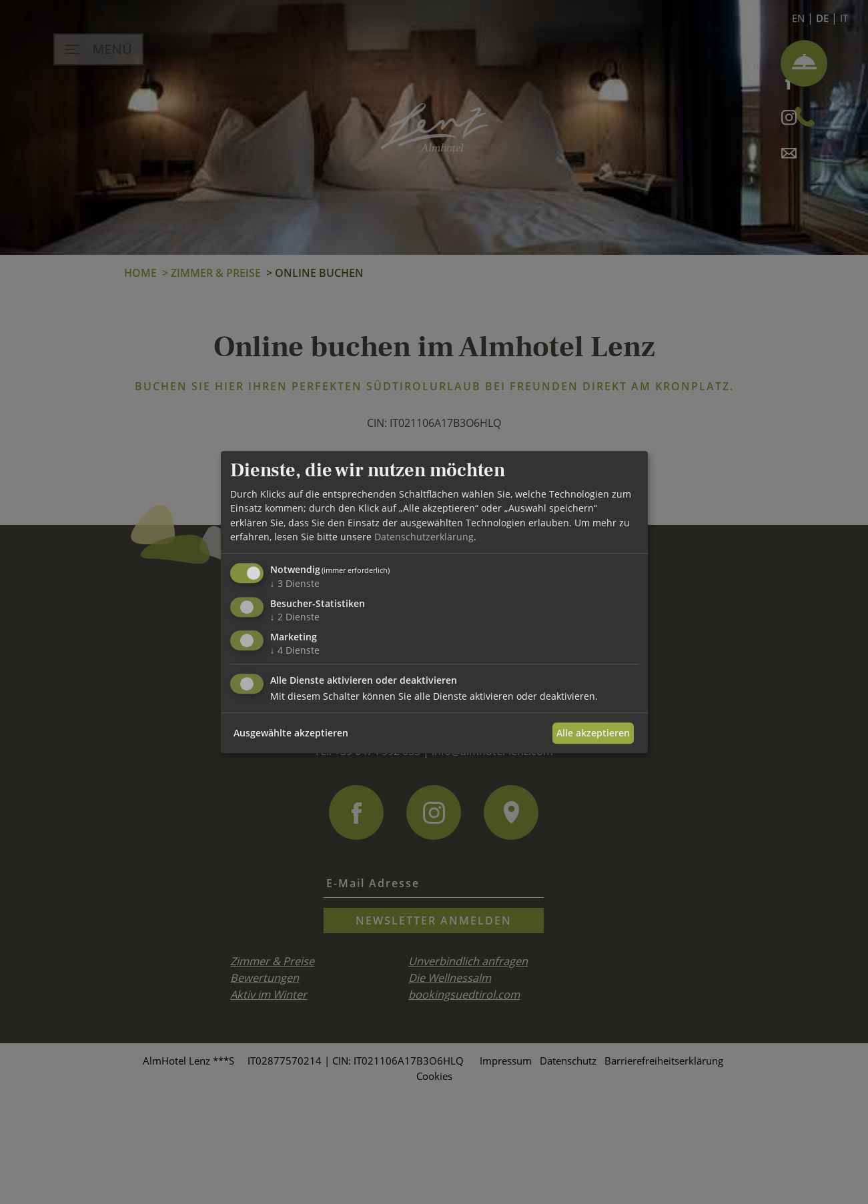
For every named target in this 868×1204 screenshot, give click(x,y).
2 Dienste (295, 616)
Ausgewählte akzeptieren (291, 732)
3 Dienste (295, 583)
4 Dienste (295, 650)
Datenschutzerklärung (424, 536)
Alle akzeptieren (593, 732)
